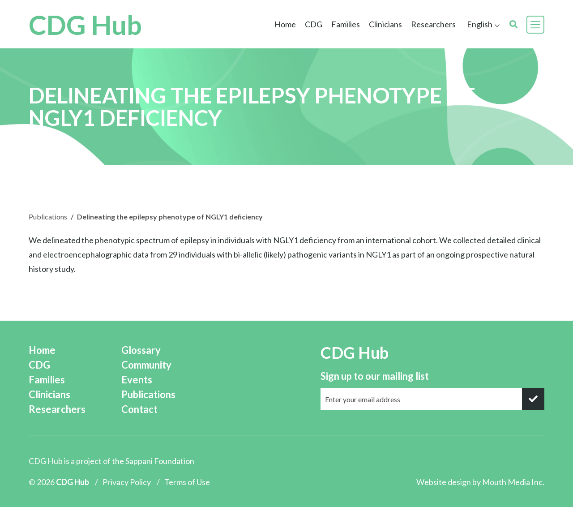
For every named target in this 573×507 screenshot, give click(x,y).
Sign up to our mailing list (375, 376)
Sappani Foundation (159, 461)
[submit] (533, 399)
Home (285, 24)
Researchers (433, 24)
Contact (139, 409)
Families (345, 24)
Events (136, 380)
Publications (48, 216)
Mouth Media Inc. (513, 482)
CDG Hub (85, 24)
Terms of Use (187, 482)
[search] (513, 24)
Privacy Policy (127, 482)
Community (146, 365)
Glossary (141, 350)
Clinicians (385, 24)
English (479, 24)
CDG (313, 24)
